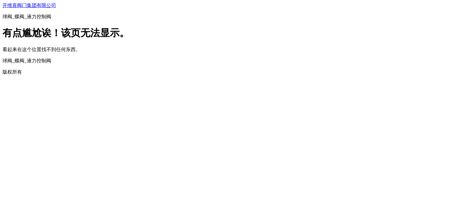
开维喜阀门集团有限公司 (29, 5)
